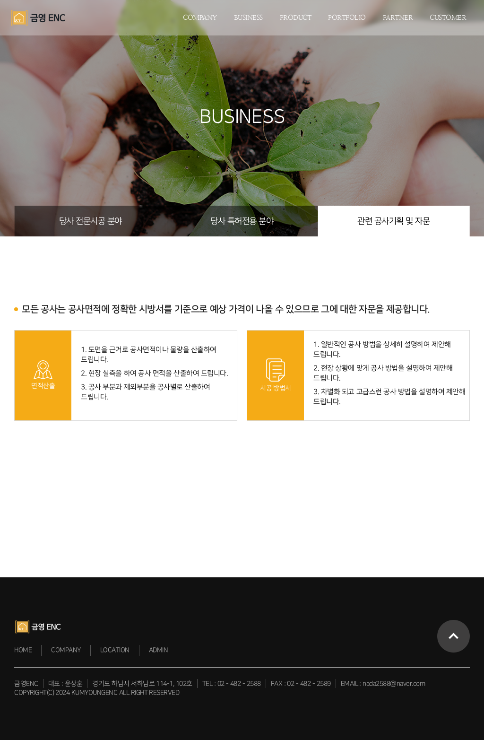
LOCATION (115, 649)
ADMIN (158, 649)
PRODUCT (295, 17)
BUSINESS (248, 17)
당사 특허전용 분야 (241, 221)
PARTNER (398, 17)
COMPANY (200, 17)
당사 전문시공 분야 (90, 221)
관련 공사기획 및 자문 (393, 221)
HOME (23, 649)
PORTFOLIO (347, 17)
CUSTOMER (448, 17)
